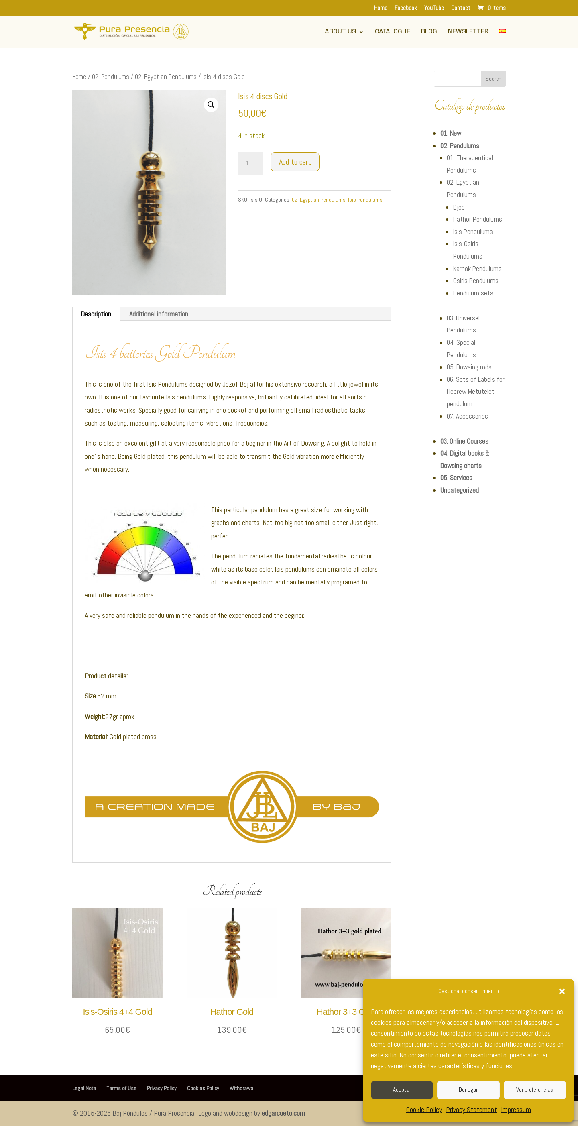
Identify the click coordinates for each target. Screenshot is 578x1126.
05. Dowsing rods (469, 366)
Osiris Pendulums (476, 280)
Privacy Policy (162, 1088)
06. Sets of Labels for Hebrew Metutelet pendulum (476, 391)
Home (380, 8)
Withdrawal (242, 1088)
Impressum (516, 1109)
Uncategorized (459, 490)
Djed (459, 207)
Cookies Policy (203, 1088)
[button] (562, 991)
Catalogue (392, 32)
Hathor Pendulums (477, 219)
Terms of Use (121, 1088)
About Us (340, 32)
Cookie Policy (424, 1109)
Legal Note (84, 1088)
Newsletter (468, 32)
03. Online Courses (464, 441)
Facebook (406, 8)
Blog (429, 32)
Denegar (468, 1089)
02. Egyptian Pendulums (166, 77)
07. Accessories (467, 416)
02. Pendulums (110, 77)
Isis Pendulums (365, 199)
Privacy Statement (471, 1109)
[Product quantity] (250, 163)
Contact (460, 8)
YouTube (434, 8)
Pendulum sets (473, 293)
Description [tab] (96, 313)
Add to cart (295, 162)
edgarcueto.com (283, 1113)
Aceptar (402, 1089)
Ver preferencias (534, 1089)
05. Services (456, 477)
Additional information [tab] (158, 313)
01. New (450, 133)
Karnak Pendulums (477, 268)
